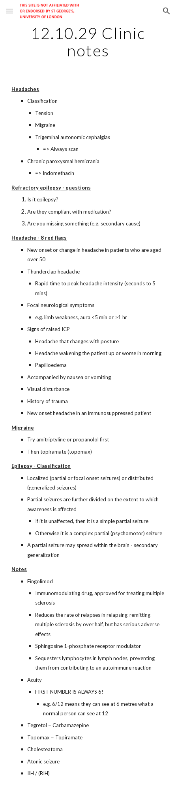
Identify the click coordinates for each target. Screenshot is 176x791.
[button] (9, 11)
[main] (87, 41)
